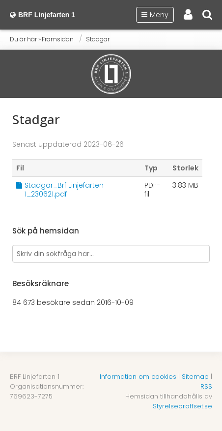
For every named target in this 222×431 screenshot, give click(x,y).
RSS (206, 386)
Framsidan (58, 39)
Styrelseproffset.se (182, 406)
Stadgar (98, 39)
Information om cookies (138, 376)
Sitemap (195, 376)
